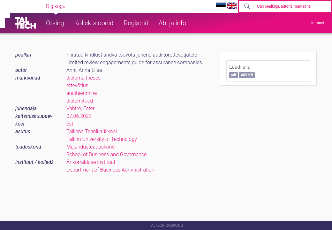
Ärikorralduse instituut (90, 162)
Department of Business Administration (110, 170)
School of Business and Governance (106, 154)
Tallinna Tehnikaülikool (91, 131)
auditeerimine (81, 93)
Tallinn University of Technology (101, 139)
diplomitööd (79, 101)
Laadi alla (242, 71)
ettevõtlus (77, 85)
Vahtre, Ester (80, 108)
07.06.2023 (79, 116)
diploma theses (83, 78)
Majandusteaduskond (90, 147)
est (69, 124)
